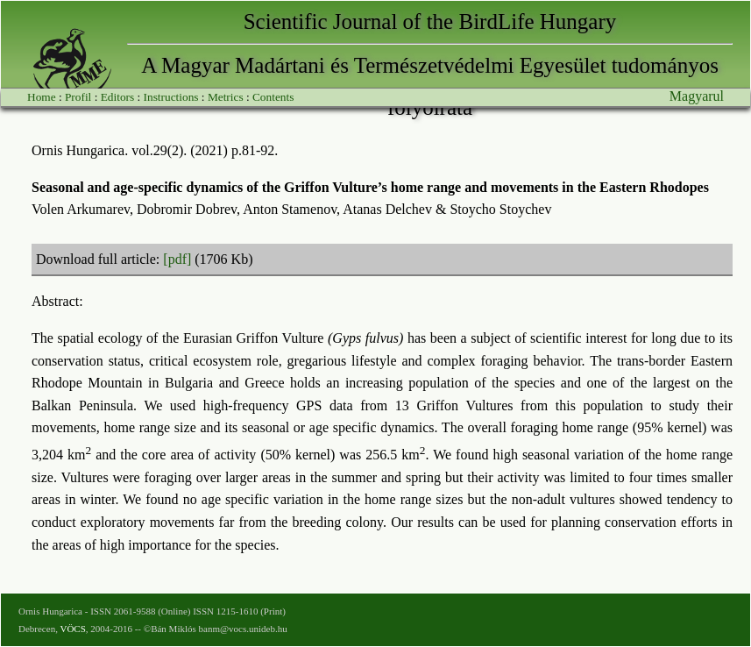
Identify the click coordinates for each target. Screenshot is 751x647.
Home (41, 96)
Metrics (226, 96)
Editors (118, 96)
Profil (78, 96)
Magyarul (697, 96)
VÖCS (72, 628)
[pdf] (177, 259)
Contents (273, 96)
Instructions (171, 96)
